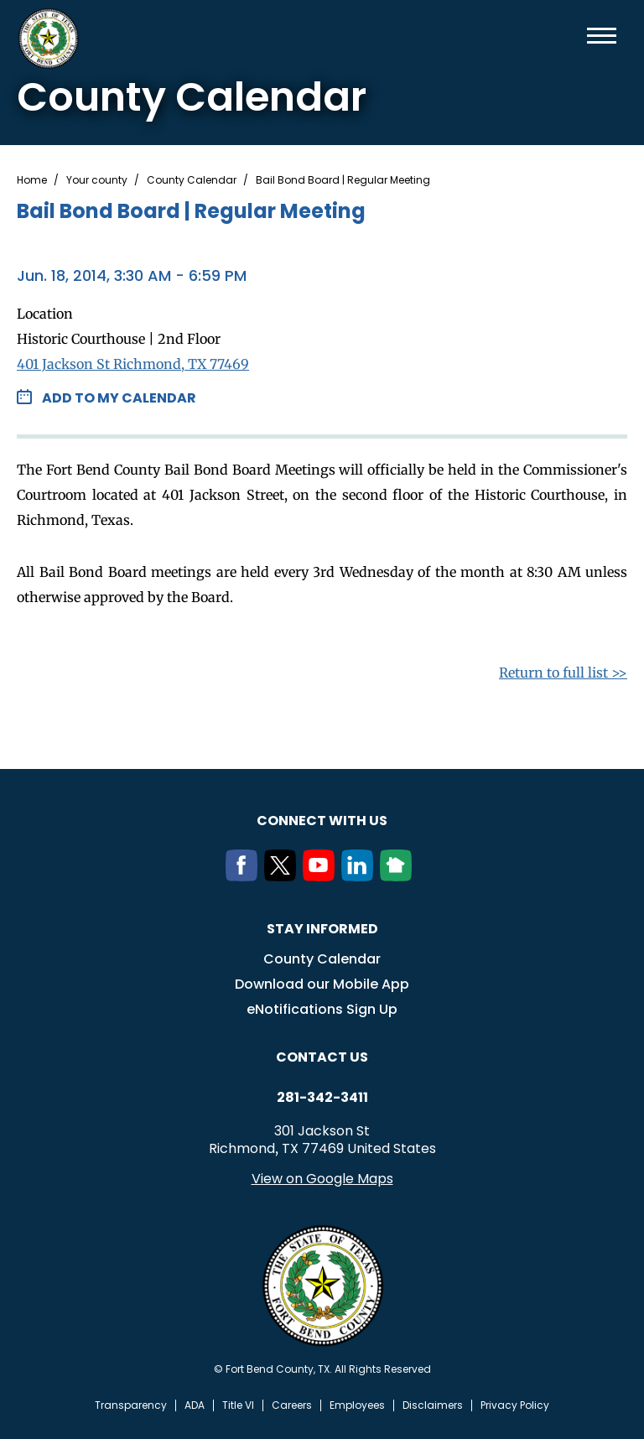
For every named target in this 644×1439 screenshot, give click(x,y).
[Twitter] (283, 876)
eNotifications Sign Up (322, 1009)
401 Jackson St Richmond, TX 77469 (133, 364)
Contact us (322, 1057)
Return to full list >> (563, 672)
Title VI (238, 1405)
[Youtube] (322, 876)
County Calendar (191, 180)
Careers (292, 1405)
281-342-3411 (322, 1097)
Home (32, 180)
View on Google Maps (322, 1178)
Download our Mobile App (322, 984)
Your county (96, 180)
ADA (194, 1405)
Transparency (131, 1405)
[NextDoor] (399, 876)
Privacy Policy (514, 1405)
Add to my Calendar (119, 398)
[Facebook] (245, 876)
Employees (357, 1405)
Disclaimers (432, 1405)
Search (574, 35)
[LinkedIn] (360, 876)
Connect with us (322, 820)
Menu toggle (601, 36)
